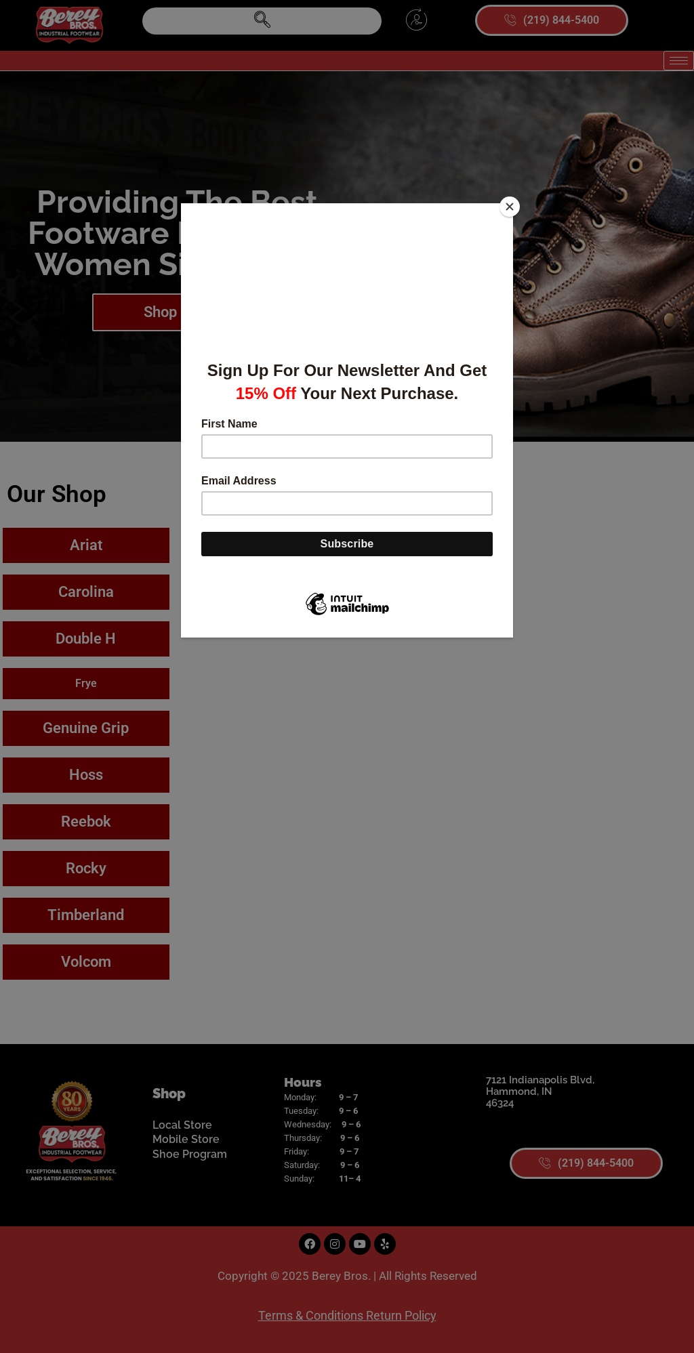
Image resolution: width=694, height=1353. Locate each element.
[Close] (509, 206)
